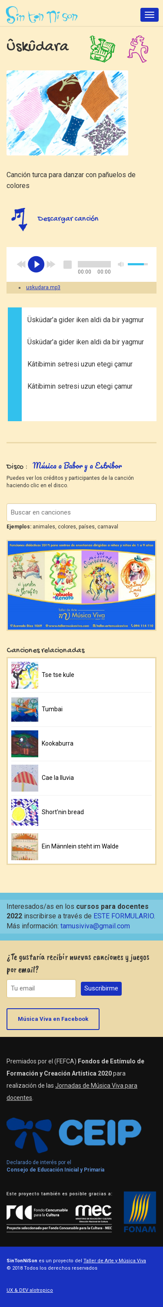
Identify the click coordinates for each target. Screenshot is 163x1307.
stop (67, 264)
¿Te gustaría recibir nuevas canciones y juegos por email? (78, 963)
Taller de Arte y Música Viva (114, 1261)
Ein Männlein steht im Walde (80, 846)
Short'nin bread (63, 812)
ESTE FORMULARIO (123, 916)
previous (21, 264)
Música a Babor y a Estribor (77, 465)
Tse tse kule (58, 674)
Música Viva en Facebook (53, 1019)
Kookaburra (57, 743)
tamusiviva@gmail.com (95, 926)
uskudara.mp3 (43, 287)
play (36, 264)
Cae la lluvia (58, 777)
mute (121, 264)
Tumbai (52, 709)
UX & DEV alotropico (30, 1290)
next (51, 264)
